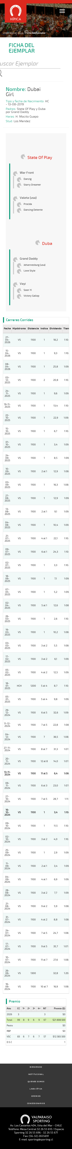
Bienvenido (36, 1067)
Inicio (21, 33)
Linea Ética (36, 1089)
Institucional (36, 1074)
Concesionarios (36, 1103)
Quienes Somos (36, 1082)
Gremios (36, 1096)
